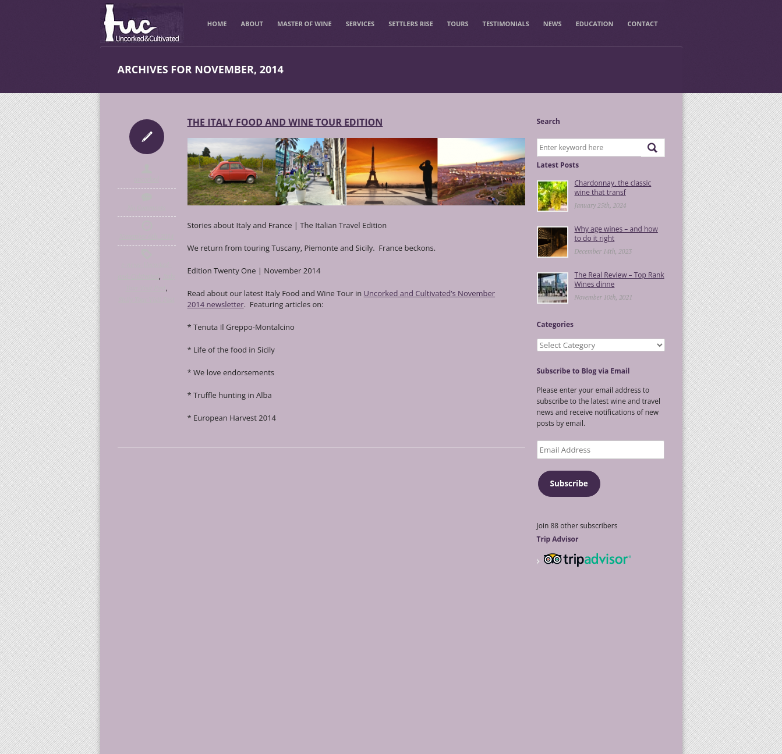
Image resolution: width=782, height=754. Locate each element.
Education (595, 23)
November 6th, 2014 (146, 236)
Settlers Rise (410, 23)
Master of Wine (304, 23)
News (552, 23)
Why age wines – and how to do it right (616, 233)
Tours (458, 23)
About (252, 23)
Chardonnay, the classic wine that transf (613, 187)
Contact (642, 23)
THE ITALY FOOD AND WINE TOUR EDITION (285, 122)
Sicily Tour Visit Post (146, 300)
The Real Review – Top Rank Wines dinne (619, 279)
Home (217, 23)
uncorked (146, 179)
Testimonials (506, 23)
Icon (146, 136)
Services (360, 23)
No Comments (147, 208)
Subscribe (569, 483)
